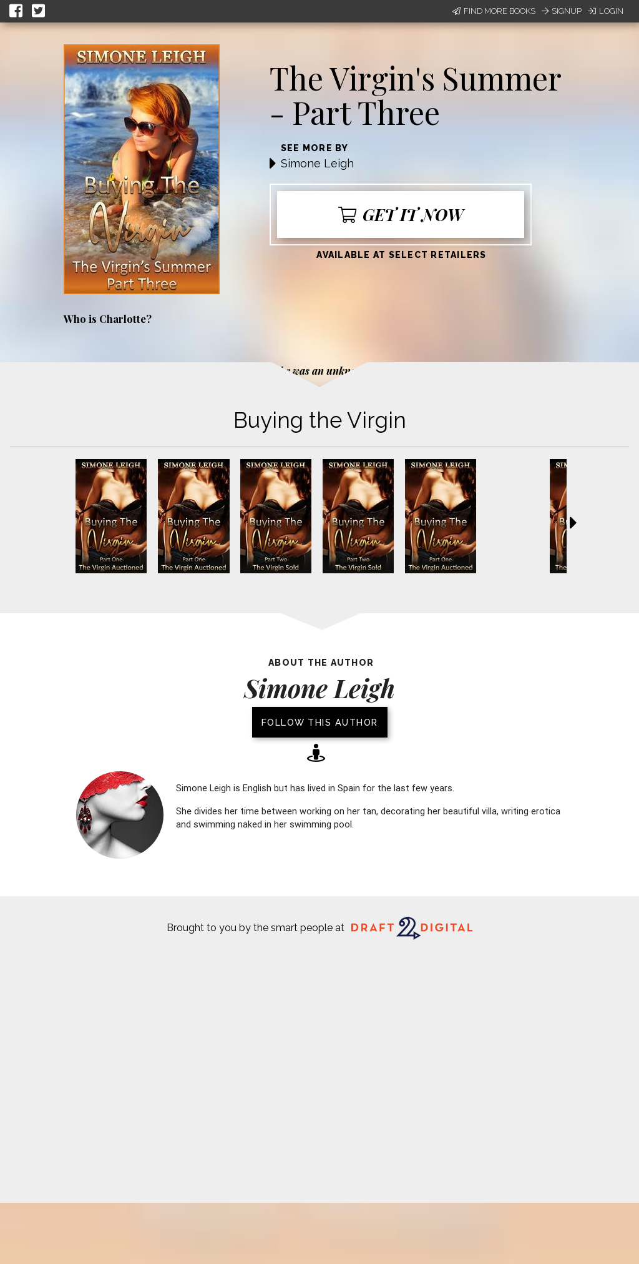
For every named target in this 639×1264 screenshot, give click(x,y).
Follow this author (319, 722)
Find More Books (493, 11)
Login (605, 11)
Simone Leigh (317, 163)
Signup (562, 11)
